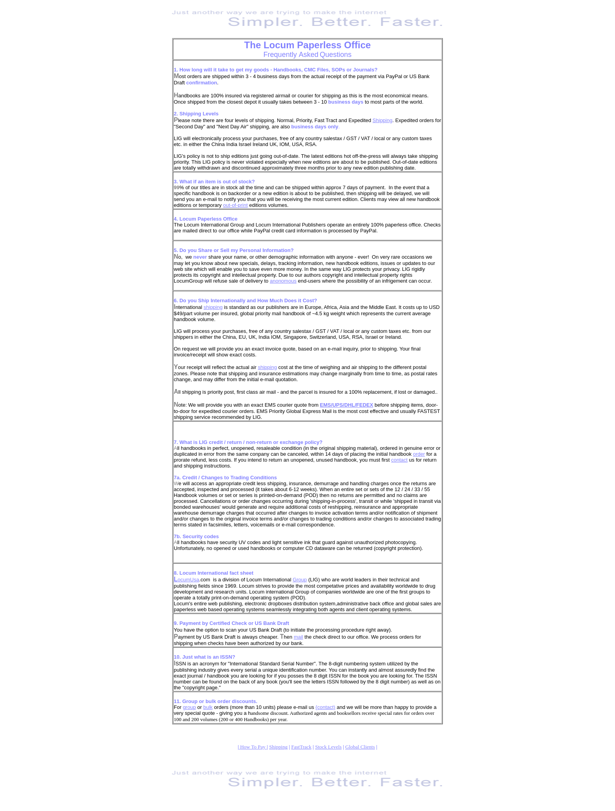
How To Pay (253, 747)
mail (298, 637)
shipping (213, 307)
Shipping (383, 120)
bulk (208, 707)
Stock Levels (328, 747)
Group (300, 580)
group (189, 707)
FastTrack (301, 747)
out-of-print (235, 205)
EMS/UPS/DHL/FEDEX (346, 405)
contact (399, 460)
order (419, 454)
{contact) (325, 707)
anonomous (283, 281)
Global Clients (360, 747)
